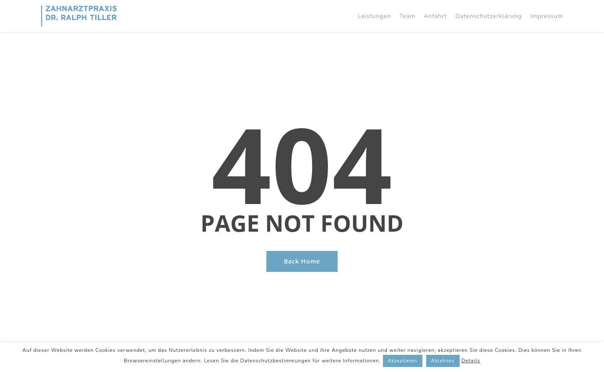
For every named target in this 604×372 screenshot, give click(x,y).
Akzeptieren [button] (402, 361)
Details (470, 360)
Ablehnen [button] (443, 361)
